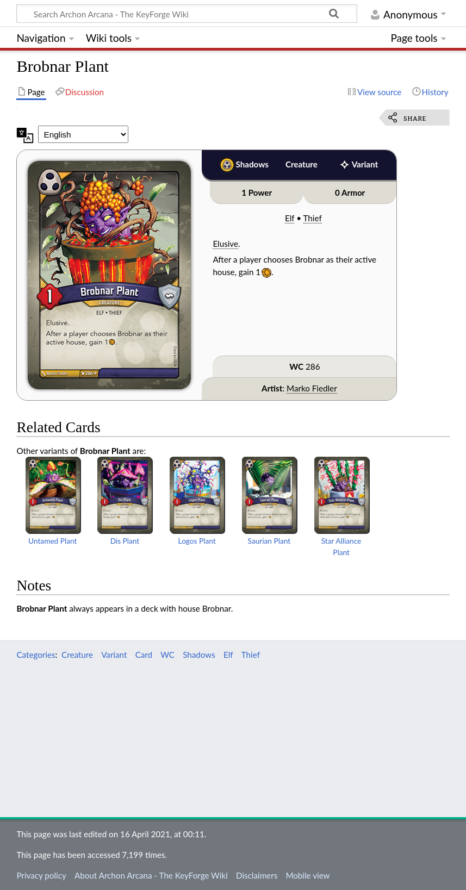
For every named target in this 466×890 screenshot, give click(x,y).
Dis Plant (125, 540)
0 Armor (350, 192)
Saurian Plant (269, 540)
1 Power (256, 192)
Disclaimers (256, 875)
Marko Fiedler (312, 388)
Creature (301, 164)
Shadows (252, 164)
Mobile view (307, 875)
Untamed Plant (52, 540)
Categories (35, 654)
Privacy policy (41, 875)
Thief (312, 218)
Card (143, 654)
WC (296, 366)
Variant (365, 164)
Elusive (225, 243)
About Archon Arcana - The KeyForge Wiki (151, 875)
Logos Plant (197, 540)
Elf (289, 218)
